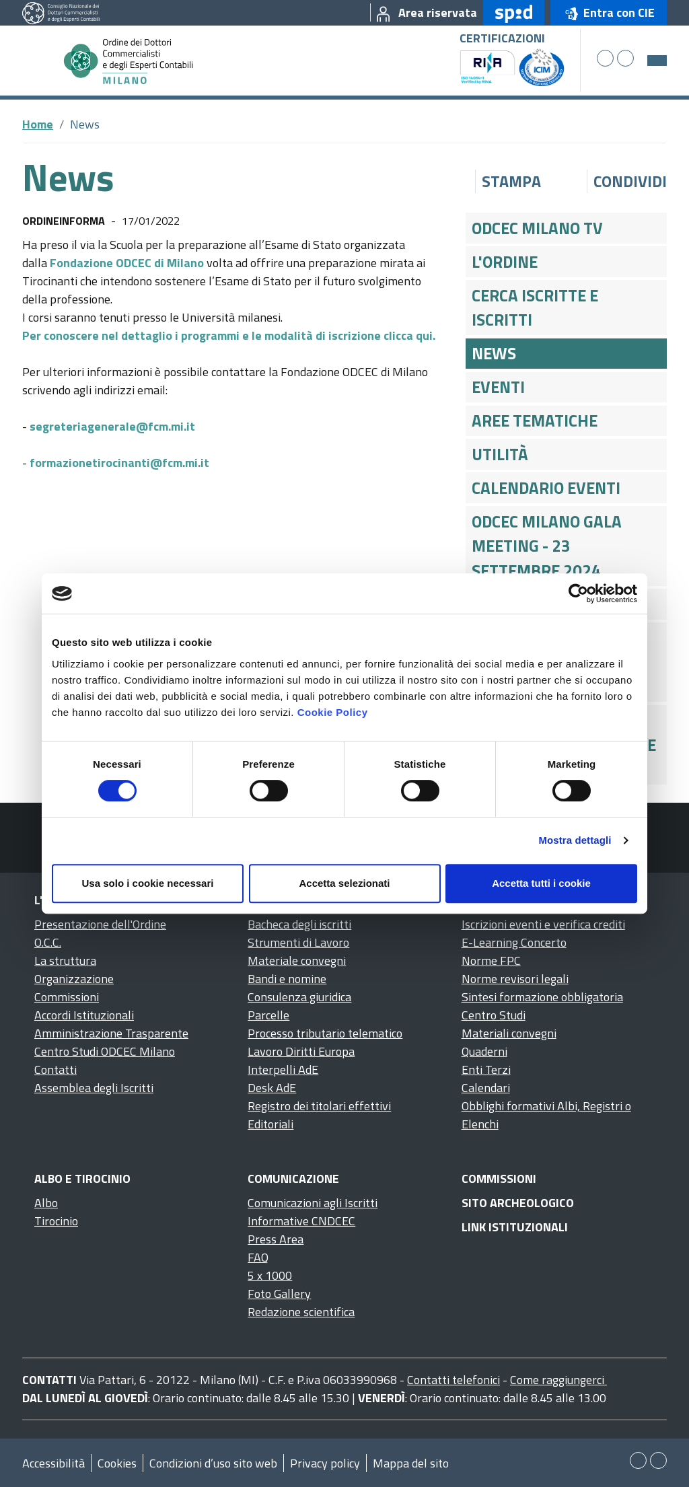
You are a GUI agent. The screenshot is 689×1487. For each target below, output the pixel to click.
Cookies (117, 1463)
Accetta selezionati (344, 883)
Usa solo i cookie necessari (148, 883)
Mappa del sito (411, 1463)
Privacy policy (325, 1463)
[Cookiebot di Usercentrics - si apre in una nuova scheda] (578, 593)
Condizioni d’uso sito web (213, 1463)
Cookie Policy (332, 712)
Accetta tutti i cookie (541, 883)
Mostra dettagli (574, 840)
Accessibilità (53, 1463)
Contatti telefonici (453, 1380)
